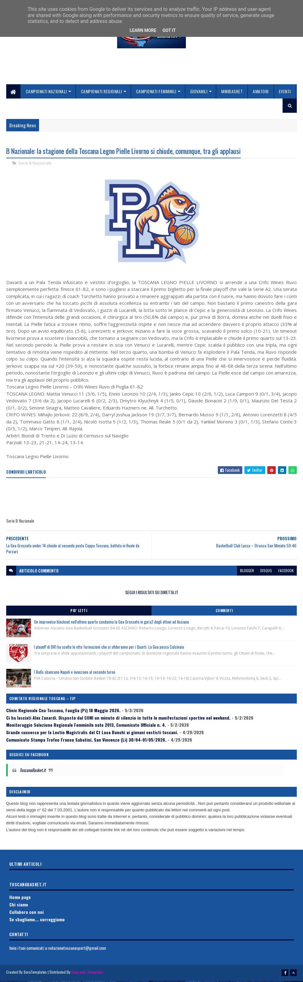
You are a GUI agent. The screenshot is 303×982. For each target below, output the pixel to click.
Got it (169, 30)
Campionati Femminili (156, 92)
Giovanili (199, 92)
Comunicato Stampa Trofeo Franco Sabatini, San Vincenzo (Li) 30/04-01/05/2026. (86, 741)
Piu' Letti (78, 612)
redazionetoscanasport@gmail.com (77, 949)
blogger (247, 572)
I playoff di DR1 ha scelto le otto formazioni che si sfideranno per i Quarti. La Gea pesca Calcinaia (109, 649)
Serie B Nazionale (35, 165)
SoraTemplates (35, 973)
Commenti (224, 612)
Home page (20, 899)
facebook (286, 572)
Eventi (285, 92)
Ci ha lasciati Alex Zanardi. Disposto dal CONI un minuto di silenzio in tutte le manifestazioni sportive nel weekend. (118, 719)
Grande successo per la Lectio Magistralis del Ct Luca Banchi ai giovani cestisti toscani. (92, 734)
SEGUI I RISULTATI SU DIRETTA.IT (151, 593)
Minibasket (232, 92)
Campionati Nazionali (46, 92)
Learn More (143, 30)
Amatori (261, 92)
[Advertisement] (151, 71)
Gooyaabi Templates (87, 973)
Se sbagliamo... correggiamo (37, 921)
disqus (266, 572)
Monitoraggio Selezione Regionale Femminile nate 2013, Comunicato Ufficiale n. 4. (86, 726)
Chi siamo (18, 906)
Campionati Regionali (101, 92)
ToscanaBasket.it (33, 772)
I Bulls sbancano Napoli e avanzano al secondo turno (74, 674)
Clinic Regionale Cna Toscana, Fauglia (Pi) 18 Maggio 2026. (63, 712)
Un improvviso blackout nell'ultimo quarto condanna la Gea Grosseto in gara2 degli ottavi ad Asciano (111, 623)
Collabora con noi (26, 913)
